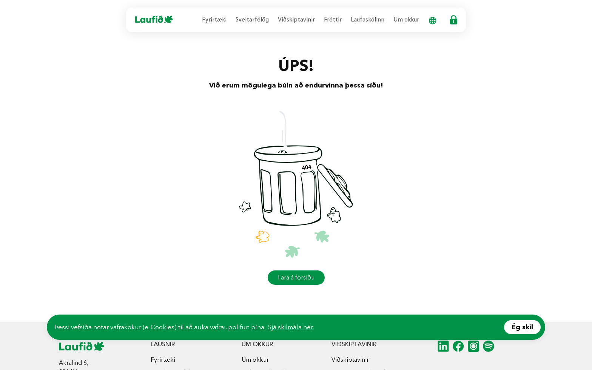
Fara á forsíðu (296, 277)
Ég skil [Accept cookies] (522, 327)
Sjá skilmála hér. (291, 327)
